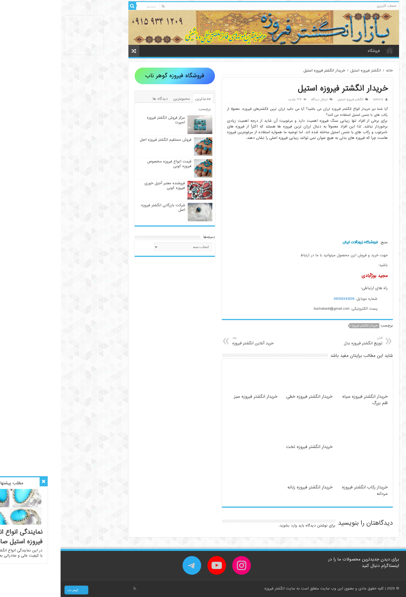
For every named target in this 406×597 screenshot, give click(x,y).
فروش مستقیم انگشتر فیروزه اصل (105, 140)
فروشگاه (313, 51)
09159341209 (283, 299)
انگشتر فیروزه (214, 588)
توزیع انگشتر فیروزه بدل (285, 340)
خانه (329, 50)
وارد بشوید (227, 525)
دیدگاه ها (99, 99)
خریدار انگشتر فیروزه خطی (249, 396)
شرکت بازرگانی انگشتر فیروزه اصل (103, 207)
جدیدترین (142, 99)
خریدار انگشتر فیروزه (304, 325)
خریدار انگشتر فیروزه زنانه (249, 487)
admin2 (317, 99)
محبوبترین (121, 99)
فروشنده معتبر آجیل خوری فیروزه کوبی (104, 185)
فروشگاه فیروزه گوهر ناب (114, 76)
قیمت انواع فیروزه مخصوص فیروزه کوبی (109, 164)
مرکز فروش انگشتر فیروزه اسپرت (105, 120)
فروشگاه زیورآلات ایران (299, 242)
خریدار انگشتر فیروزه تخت (249, 447)
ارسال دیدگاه (259, 99)
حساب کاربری (326, 5)
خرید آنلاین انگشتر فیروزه (208, 340)
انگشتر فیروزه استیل (305, 70)
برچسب (144, 109)
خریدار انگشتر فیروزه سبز (195, 396)
